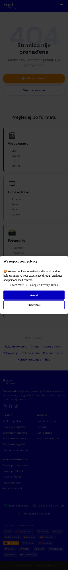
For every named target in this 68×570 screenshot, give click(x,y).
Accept (34, 295)
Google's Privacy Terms (44, 284)
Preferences (34, 304)
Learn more (17, 284)
